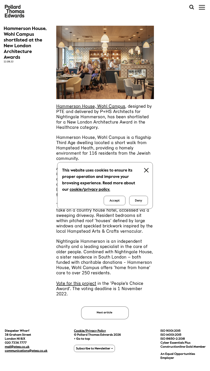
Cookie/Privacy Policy (90, 331)
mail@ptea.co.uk (17, 347)
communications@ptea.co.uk (26, 351)
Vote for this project (76, 283)
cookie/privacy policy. (90, 189)
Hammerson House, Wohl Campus (90, 106)
